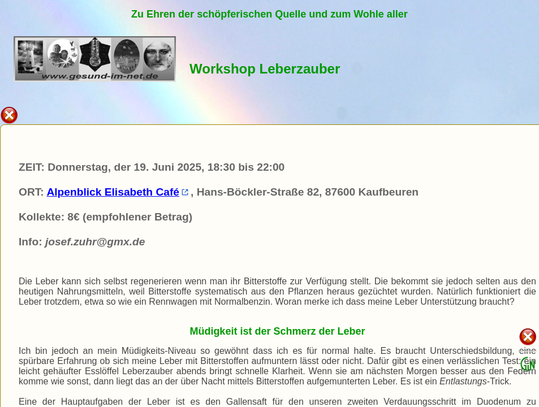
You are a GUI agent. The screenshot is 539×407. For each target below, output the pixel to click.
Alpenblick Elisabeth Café (117, 192)
